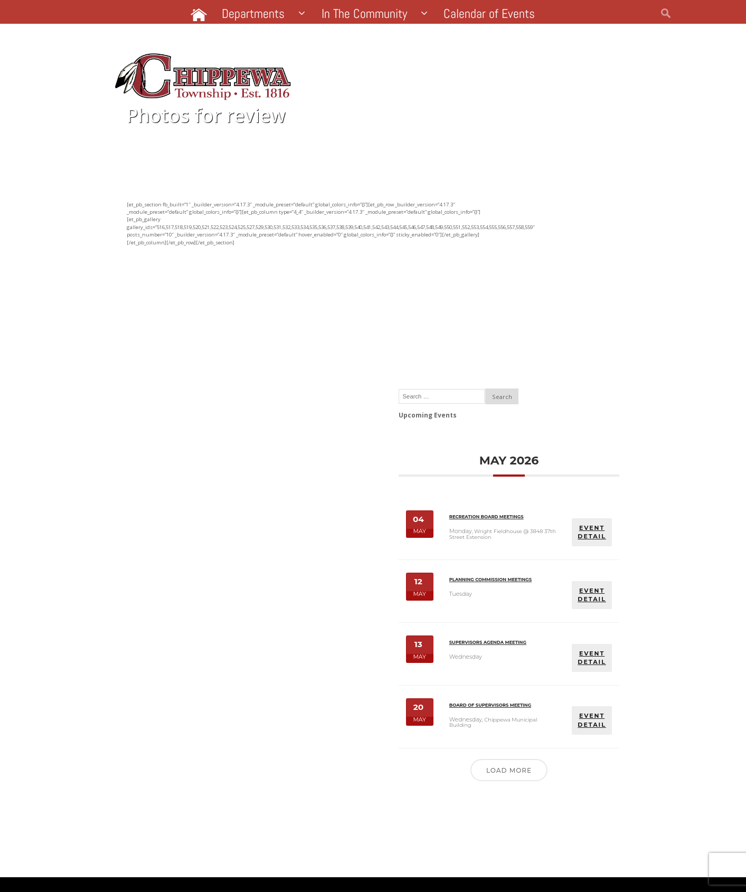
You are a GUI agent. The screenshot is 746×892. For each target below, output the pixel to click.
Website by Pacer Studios (187, 868)
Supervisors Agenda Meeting (534, 565)
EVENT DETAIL (593, 387)
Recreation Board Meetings (539, 377)
